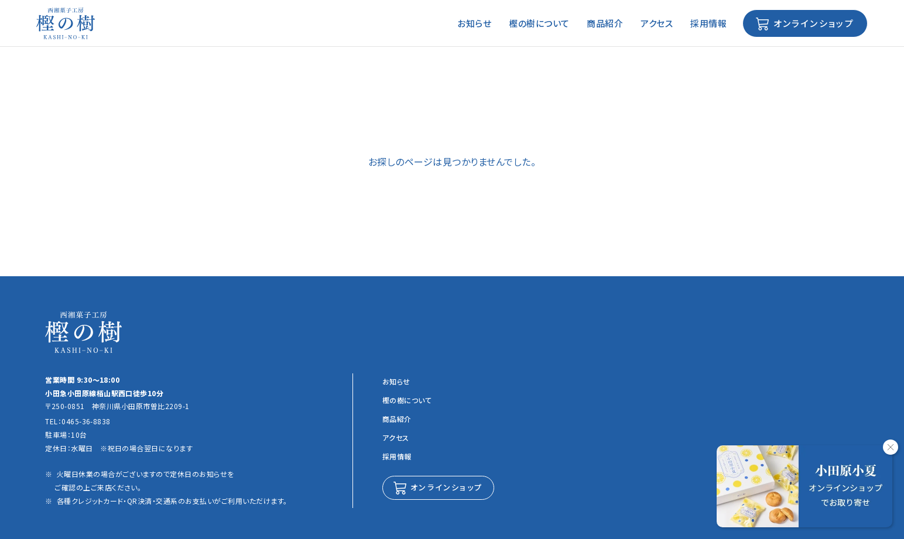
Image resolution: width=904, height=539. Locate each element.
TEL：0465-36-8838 (78, 421)
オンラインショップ (812, 23)
